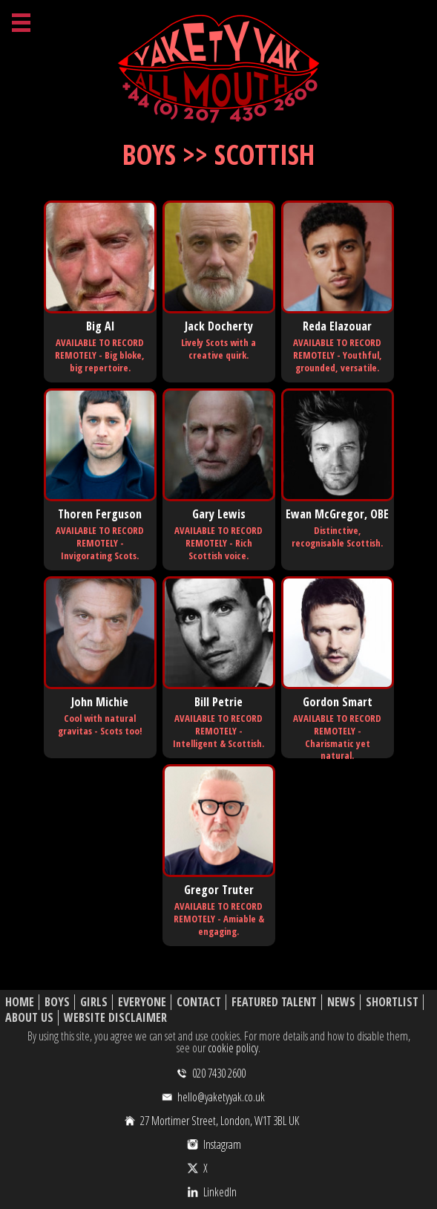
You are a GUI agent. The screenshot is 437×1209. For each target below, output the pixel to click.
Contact (199, 1002)
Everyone (142, 1002)
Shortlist (392, 1002)
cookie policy (233, 1048)
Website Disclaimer (115, 1018)
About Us (29, 1018)
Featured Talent (274, 1002)
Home (19, 1002)
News (341, 1002)
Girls (94, 1002)
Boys (57, 1002)
